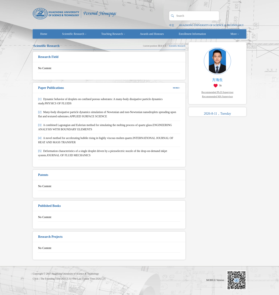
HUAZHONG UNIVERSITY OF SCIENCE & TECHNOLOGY (211, 25)
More (234, 33)
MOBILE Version (215, 280)
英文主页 (162, 46)
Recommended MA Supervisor (217, 96)
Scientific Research (74, 33)
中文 (171, 25)
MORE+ (176, 88)
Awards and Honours (152, 33)
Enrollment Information (192, 33)
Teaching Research (113, 33)
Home (43, 33)
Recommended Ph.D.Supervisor (217, 92)
